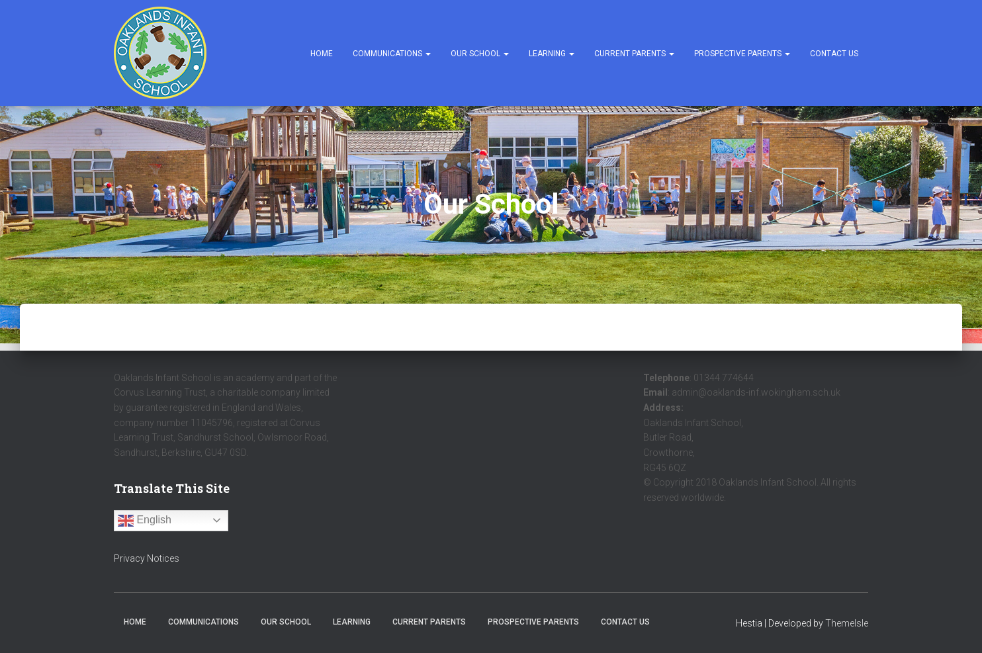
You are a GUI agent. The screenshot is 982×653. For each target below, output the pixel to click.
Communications (392, 53)
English (144, 521)
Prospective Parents (742, 53)
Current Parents (634, 53)
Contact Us (834, 53)
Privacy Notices (146, 558)
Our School (480, 53)
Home (321, 53)
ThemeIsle (846, 623)
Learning (551, 53)
